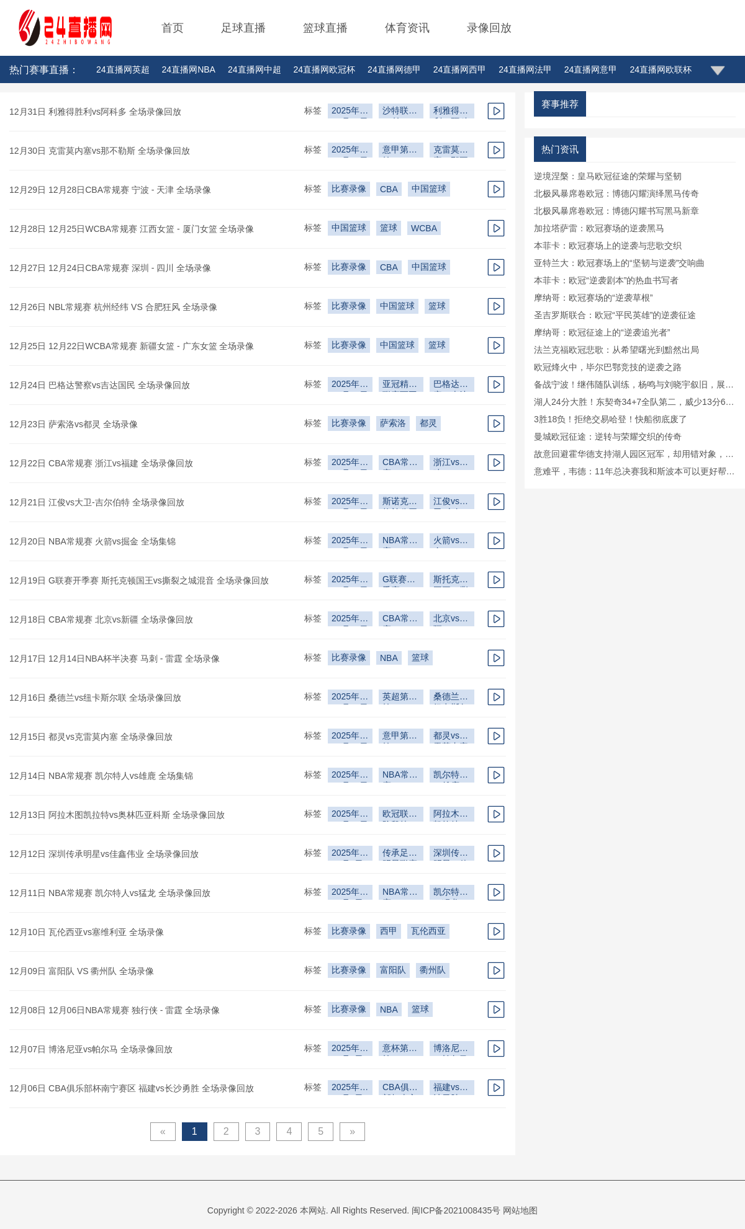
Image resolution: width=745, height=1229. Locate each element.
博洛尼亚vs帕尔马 (450, 1049)
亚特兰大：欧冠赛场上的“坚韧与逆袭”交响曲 (619, 263)
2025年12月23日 (350, 385)
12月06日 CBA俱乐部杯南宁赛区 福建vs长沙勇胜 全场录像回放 (131, 1088)
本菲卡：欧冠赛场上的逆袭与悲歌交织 (608, 246)
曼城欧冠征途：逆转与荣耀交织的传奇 (608, 436)
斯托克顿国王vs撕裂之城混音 (450, 580)
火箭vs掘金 (450, 541)
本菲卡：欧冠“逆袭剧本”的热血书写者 (606, 280)
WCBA (424, 228)
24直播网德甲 (394, 69)
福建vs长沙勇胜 (450, 1088)
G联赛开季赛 (398, 580)
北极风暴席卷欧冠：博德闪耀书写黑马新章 (616, 211)
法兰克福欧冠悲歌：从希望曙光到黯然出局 (616, 350)
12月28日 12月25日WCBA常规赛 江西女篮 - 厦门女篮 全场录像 (131, 229)
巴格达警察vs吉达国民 (450, 385)
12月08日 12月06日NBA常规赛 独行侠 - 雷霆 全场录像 (114, 1010)
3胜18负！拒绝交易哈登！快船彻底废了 (610, 419)
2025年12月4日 (347, 1088)
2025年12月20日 (350, 463)
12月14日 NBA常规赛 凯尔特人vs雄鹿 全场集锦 (101, 776)
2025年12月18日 (350, 502)
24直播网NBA (188, 69)
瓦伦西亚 (428, 931)
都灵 (428, 423)
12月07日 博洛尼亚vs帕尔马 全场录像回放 (91, 1049)
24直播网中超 (254, 69)
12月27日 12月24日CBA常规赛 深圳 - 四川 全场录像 (110, 268)
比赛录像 (349, 188)
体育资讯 (407, 28)
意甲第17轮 (400, 151)
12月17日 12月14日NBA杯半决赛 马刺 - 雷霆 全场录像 (114, 658)
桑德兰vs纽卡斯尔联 (450, 697)
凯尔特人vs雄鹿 (450, 776)
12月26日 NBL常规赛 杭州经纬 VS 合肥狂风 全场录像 (113, 307)
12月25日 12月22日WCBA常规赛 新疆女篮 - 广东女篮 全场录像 (131, 346)
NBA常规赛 (400, 541)
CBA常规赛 (400, 463)
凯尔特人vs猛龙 (450, 893)
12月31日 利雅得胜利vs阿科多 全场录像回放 (95, 112)
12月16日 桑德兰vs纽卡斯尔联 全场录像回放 (95, 698)
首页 (172, 28)
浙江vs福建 (450, 463)
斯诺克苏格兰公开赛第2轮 (399, 502)
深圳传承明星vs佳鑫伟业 (450, 854)
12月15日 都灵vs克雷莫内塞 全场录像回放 (91, 737)
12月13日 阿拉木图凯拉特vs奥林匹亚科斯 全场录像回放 (117, 815)
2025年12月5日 (347, 1049)
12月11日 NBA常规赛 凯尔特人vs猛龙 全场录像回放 (109, 893)
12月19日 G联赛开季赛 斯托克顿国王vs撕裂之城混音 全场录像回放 (139, 580)
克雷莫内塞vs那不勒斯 (450, 151)
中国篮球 (429, 188)
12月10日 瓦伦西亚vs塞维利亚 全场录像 (86, 932)
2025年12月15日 (350, 619)
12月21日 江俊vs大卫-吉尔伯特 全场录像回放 (96, 502)
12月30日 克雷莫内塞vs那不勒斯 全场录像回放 (99, 151)
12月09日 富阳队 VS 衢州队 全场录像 (81, 971)
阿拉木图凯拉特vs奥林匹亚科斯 (450, 815)
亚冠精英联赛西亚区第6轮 (399, 385)
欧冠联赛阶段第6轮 (399, 815)
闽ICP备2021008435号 (456, 1210)
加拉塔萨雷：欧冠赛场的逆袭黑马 (599, 228)
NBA (389, 658)
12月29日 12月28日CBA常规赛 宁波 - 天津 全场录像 (110, 190)
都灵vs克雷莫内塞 (450, 736)
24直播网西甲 (460, 69)
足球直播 (243, 28)
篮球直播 (325, 28)
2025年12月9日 (347, 854)
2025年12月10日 (350, 815)
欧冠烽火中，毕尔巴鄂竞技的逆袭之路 (608, 367)
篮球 (388, 228)
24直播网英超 (123, 69)
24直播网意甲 (591, 69)
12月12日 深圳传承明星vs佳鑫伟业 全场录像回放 (104, 854)
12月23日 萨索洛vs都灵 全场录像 (73, 424)
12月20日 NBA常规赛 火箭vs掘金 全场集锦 (92, 541)
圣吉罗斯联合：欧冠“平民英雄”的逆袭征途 (615, 315)
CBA (389, 189)
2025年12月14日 (350, 736)
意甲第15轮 (400, 736)
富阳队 (393, 970)
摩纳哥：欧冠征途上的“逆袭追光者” (602, 332)
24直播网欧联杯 (661, 69)
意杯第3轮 (397, 1049)
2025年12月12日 (350, 776)
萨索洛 (393, 423)
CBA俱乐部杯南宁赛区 (400, 1088)
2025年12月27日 (350, 111)
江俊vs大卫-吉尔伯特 (450, 502)
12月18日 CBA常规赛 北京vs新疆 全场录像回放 (101, 619)
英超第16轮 (400, 697)
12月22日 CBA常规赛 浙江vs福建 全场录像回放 (101, 463)
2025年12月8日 (347, 893)
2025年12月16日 (350, 541)
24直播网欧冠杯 (325, 69)
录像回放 (489, 28)
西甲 (388, 931)
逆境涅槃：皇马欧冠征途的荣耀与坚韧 (608, 176)
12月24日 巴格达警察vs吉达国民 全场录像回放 (99, 385)
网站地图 (520, 1210)
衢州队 (433, 970)
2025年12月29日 (350, 151)
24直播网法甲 (525, 69)
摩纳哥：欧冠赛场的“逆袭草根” (593, 298)
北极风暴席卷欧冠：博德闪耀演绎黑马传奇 (616, 193)
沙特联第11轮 (399, 111)
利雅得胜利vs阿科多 (450, 111)
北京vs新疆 (450, 619)
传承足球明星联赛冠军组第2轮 (399, 854)
